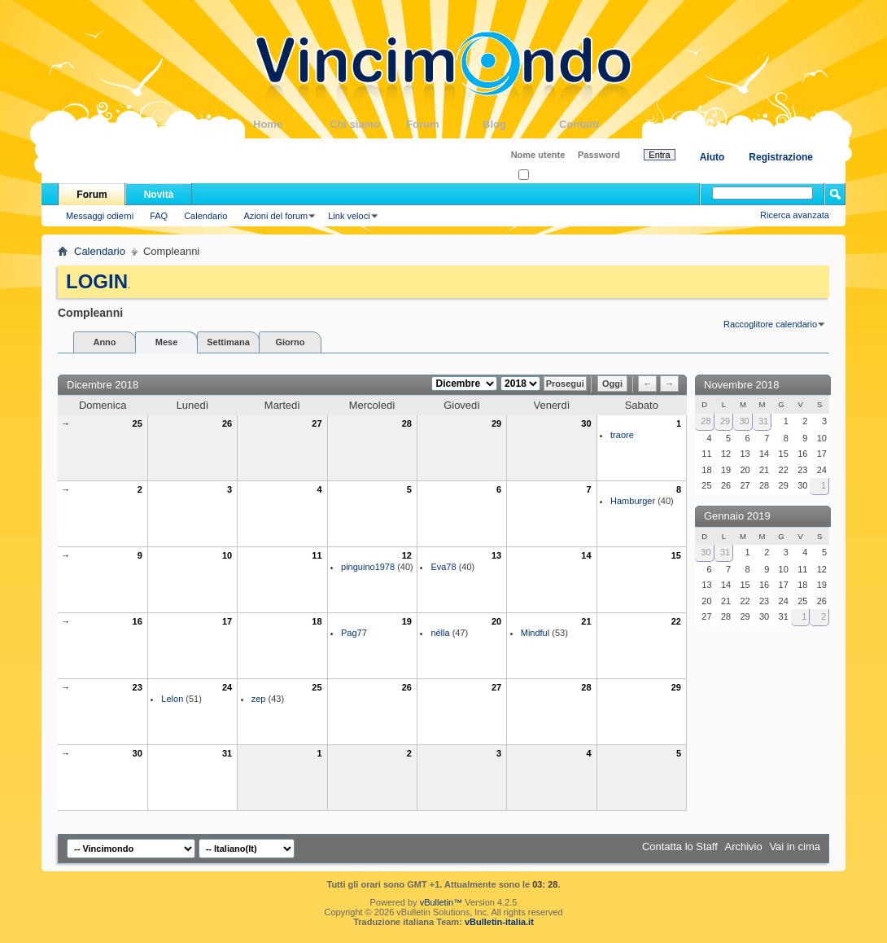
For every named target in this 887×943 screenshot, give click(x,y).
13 (496, 555)
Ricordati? (543, 175)
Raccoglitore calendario (770, 324)
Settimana (228, 342)
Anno (104, 342)
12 (407, 555)
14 (586, 555)
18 (316, 621)
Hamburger (632, 501)
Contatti (597, 124)
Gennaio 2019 (737, 516)
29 (496, 423)
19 (407, 621)
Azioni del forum (275, 216)
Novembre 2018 (742, 385)
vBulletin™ (441, 902)
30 (586, 423)
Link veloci (348, 216)
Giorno (289, 342)
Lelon (172, 699)
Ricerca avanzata (794, 215)
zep (258, 699)
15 (676, 555)
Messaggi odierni (99, 216)
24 (227, 687)
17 (227, 621)
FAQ (159, 216)
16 (137, 621)
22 (676, 621)
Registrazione (781, 157)
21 (586, 621)
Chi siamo (368, 124)
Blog (521, 124)
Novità (159, 194)
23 (137, 687)
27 (316, 423)
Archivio (743, 846)
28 (407, 423)
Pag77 (354, 633)
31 (227, 753)
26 (227, 423)
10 (227, 555)
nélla (439, 633)
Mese (166, 342)
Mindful (535, 633)
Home (291, 124)
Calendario (205, 216)
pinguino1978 (368, 567)
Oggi (612, 383)
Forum (444, 124)
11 (316, 555)
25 (137, 423)
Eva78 (443, 567)
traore (622, 435)
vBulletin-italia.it (499, 922)
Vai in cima (794, 846)
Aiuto (712, 157)
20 (496, 621)
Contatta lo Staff (680, 846)
